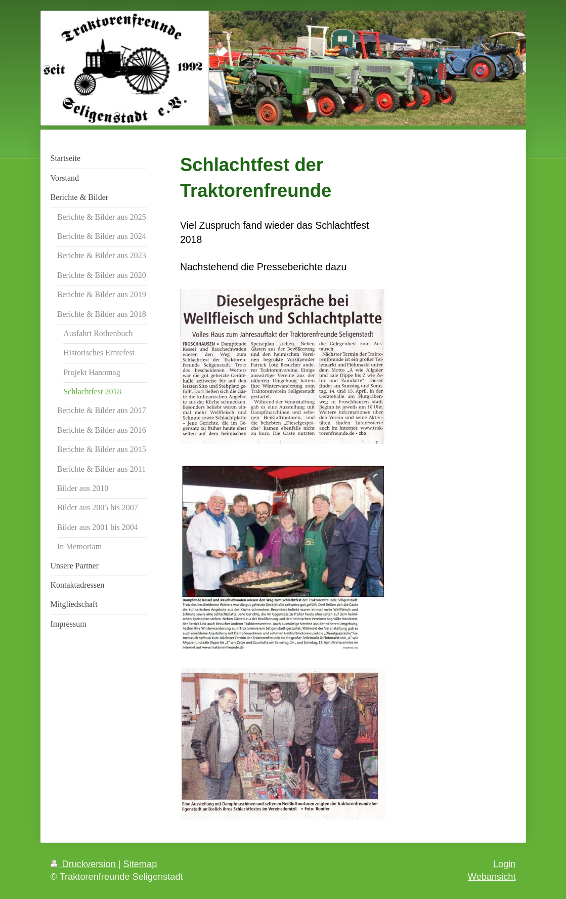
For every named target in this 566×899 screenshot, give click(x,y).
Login (504, 864)
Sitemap (140, 864)
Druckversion (84, 864)
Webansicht (492, 877)
